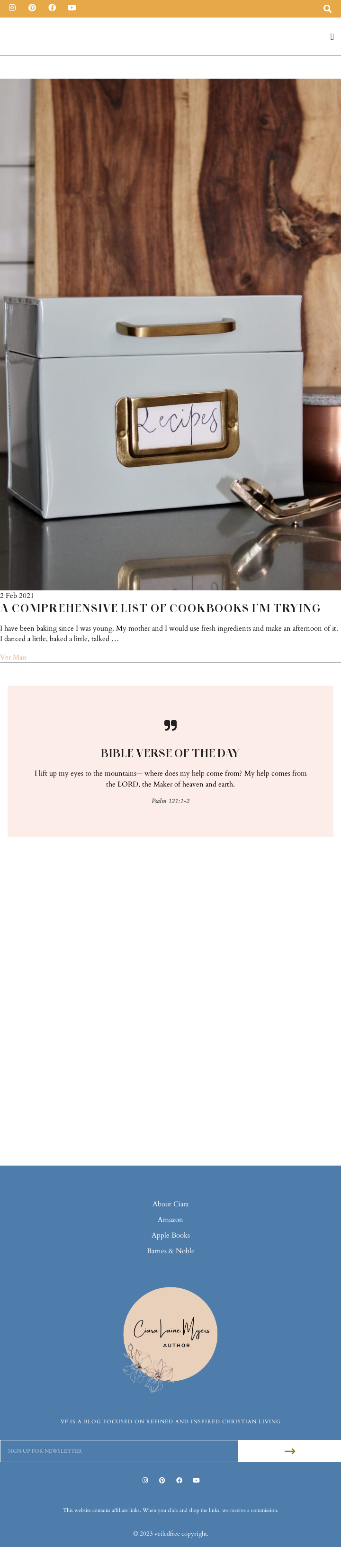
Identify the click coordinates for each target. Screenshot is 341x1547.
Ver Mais (13, 657)
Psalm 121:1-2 (170, 801)
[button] (332, 37)
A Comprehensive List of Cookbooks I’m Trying (160, 608)
